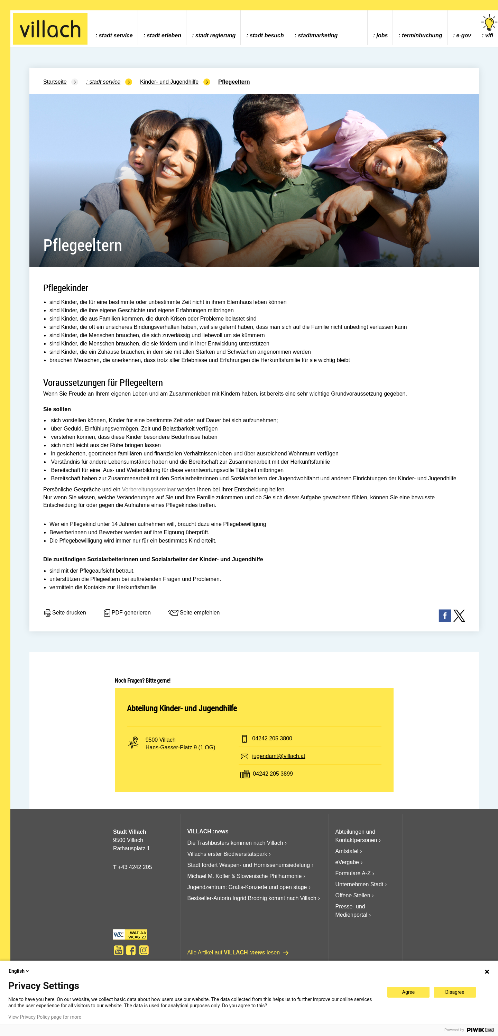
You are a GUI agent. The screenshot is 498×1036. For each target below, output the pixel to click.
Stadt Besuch (267, 35)
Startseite (55, 82)
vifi (489, 26)
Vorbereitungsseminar (149, 489)
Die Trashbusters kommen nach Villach (235, 843)
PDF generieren (127, 613)
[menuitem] (114, 27)
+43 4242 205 (135, 867)
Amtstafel (347, 851)
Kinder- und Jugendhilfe (169, 82)
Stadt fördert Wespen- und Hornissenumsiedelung (248, 865)
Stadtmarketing (318, 35)
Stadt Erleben (164, 35)
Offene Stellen (352, 895)
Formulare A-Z (353, 873)
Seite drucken (64, 613)
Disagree (454, 992)
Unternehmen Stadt (359, 884)
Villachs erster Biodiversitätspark (227, 854)
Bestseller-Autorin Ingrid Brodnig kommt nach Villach (251, 898)
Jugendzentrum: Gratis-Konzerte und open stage (247, 887)
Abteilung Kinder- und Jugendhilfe (182, 708)
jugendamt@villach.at (278, 756)
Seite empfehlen (193, 613)
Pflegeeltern (234, 82)
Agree (408, 992)
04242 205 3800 (272, 738)
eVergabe (347, 862)
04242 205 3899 (273, 774)
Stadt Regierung (215, 35)
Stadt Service (116, 35)
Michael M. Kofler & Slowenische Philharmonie (244, 876)
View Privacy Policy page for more (44, 1017)
